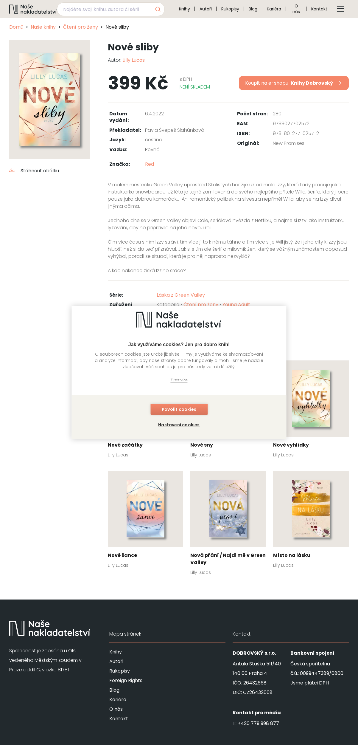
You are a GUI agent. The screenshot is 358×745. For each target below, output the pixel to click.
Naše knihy (43, 27)
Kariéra (274, 9)
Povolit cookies (179, 409)
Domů (16, 27)
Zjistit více (179, 380)
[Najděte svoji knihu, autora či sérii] (103, 9)
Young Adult (236, 304)
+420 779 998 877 (258, 723)
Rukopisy (230, 9)
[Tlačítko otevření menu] (340, 9)
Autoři (206, 9)
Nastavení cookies (179, 425)
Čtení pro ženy (80, 27)
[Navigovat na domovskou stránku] (33, 9)
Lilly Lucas (133, 60)
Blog (253, 9)
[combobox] (111, 9)
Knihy (184, 9)
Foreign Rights (125, 680)
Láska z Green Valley (181, 295)
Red (149, 164)
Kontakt (319, 9)
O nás (296, 9)
